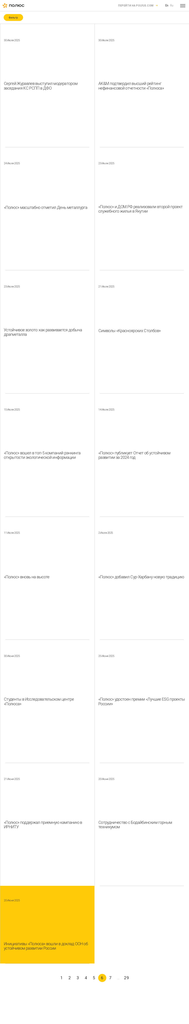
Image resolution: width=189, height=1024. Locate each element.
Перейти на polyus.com (136, 5)
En (166, 5)
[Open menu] (182, 5)
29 (126, 978)
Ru (171, 5)
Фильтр (13, 17)
